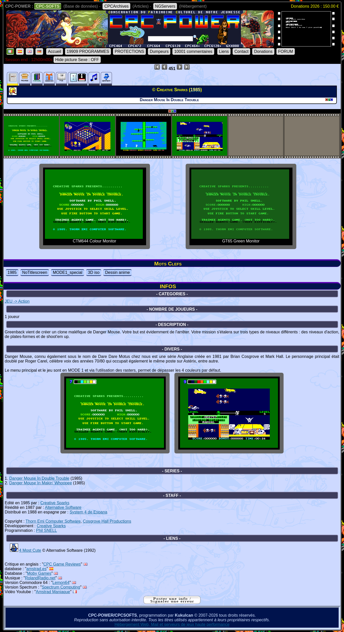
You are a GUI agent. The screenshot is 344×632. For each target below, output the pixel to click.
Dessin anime (117, 272)
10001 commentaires (193, 51)
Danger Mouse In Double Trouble (39, 478)
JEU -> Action (17, 301)
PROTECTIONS (129, 51)
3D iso (93, 272)
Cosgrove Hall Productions (107, 521)
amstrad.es (36, 569)
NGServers (165, 6)
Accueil (54, 51)
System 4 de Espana (88, 512)
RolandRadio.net (40, 578)
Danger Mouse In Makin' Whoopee (40, 483)
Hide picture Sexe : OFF (77, 59)
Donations (263, 51)
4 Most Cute (30, 550)
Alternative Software (63, 507)
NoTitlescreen (34, 272)
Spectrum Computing (61, 587)
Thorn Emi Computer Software (53, 521)
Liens (224, 51)
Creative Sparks (54, 503)
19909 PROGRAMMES (88, 51)
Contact (241, 51)
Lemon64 (61, 582)
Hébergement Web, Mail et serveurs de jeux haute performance (172, 624)
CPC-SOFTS (47, 6)
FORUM (285, 51)
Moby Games (39, 573)
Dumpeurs (159, 51)
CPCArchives (116, 6)
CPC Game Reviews (62, 564)
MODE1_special (67, 272)
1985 (12, 272)
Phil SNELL (46, 530)
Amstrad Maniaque (53, 592)
